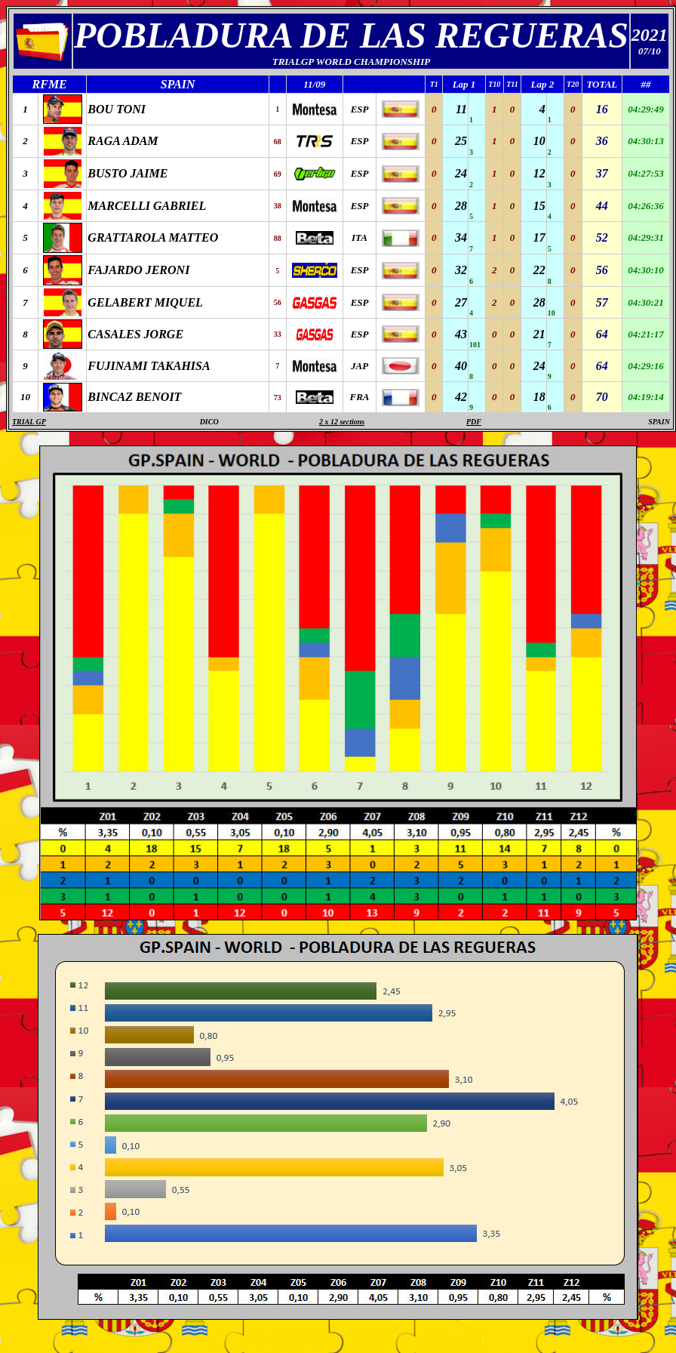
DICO (209, 422)
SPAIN (659, 422)
